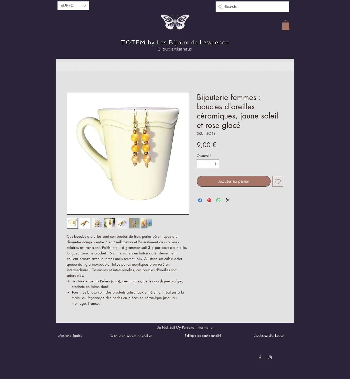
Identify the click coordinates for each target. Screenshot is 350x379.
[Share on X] (228, 200)
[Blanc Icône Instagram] (269, 357)
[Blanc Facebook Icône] (260, 357)
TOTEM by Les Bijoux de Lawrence (175, 42)
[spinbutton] (208, 164)
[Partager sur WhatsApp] (218, 200)
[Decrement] (200, 164)
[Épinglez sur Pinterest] (209, 200)
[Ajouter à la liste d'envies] (277, 181)
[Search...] (252, 6)
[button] (73, 5)
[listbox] (73, 5)
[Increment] (216, 164)
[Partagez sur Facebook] (200, 200)
